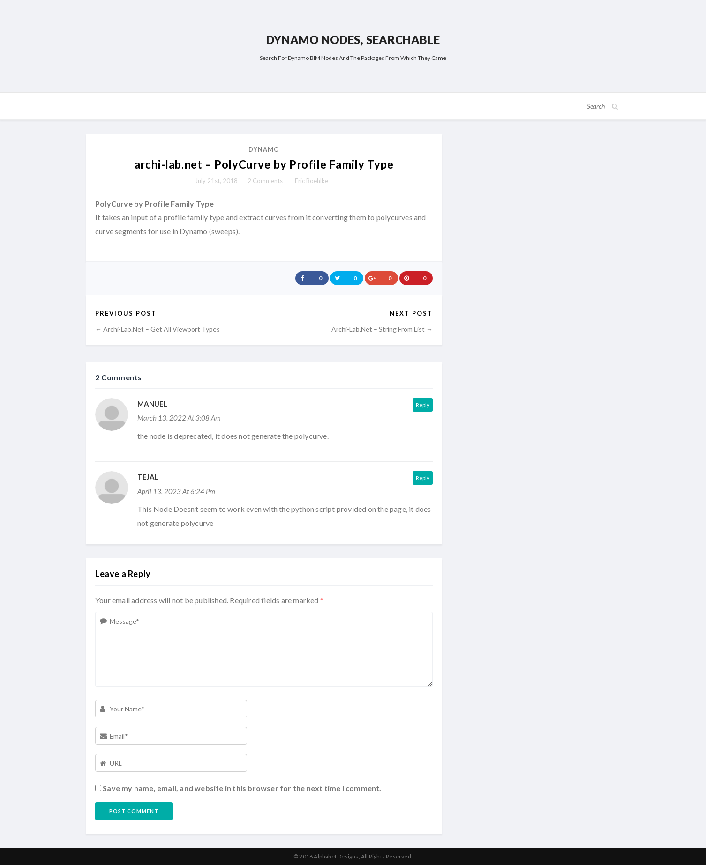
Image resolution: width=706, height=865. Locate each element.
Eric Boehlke (311, 181)
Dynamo (264, 149)
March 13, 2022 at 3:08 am (179, 418)
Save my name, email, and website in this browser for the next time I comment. (242, 788)
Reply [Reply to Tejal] (422, 477)
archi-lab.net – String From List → (382, 329)
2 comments (265, 181)
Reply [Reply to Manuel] (422, 404)
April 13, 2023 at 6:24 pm (176, 491)
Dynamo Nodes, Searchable (353, 39)
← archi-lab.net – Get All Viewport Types (157, 329)
